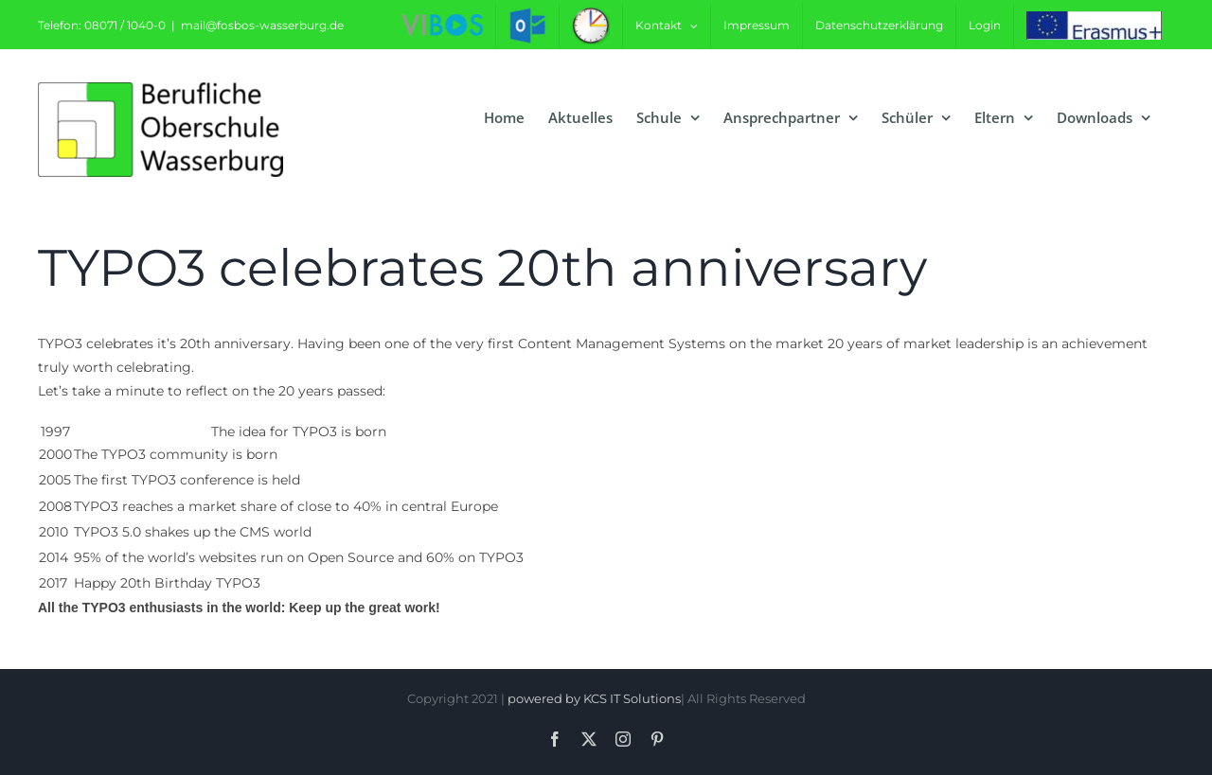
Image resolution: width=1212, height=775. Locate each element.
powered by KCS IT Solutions (594, 698)
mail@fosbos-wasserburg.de (262, 25)
